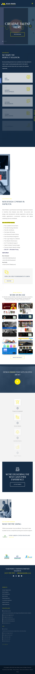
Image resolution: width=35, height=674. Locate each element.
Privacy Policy (16, 669)
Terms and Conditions (24, 669)
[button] (2, 41)
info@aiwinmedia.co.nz (24, 573)
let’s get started (17, 484)
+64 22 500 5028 (9, 573)
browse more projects (17, 357)
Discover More (17, 33)
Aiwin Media (9, 669)
